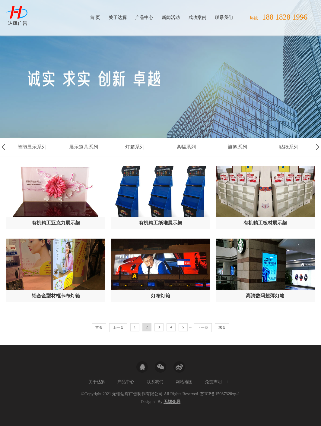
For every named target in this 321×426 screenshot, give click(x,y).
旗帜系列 (237, 146)
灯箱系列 (135, 146)
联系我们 (224, 17)
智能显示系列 (31, 146)
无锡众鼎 (172, 401)
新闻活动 (171, 17)
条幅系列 (186, 146)
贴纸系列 (288, 146)
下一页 (202, 327)
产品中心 (144, 17)
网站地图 (184, 382)
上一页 (118, 327)
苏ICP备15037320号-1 (220, 394)
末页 (222, 327)
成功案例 (197, 17)
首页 (99, 327)
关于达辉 (118, 17)
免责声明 (213, 382)
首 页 (95, 17)
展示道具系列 (83, 146)
